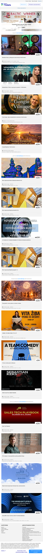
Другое (2, 527)
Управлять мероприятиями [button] (34, 4)
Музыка (2, 530)
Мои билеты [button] (23, 4)
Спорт (2, 531)
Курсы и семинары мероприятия (21, 401)
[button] (4, 22)
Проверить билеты (25, 538)
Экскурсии (3, 532)
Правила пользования (26, 529)
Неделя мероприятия (21, 33)
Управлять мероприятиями (27, 539)
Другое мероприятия (21, 155)
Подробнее (32, 548)
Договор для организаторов (27, 530)
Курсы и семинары (4, 529)
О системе (24, 527)
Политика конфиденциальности (28, 528)
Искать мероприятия (21, 8)
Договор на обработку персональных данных (30, 531)
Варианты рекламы (26, 537)
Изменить (40, 1)
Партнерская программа (26, 540)
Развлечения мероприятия (21, 278)
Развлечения (3, 528)
